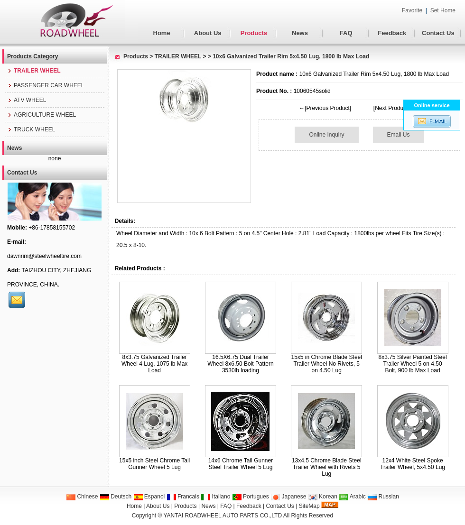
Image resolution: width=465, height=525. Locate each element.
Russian (383, 496)
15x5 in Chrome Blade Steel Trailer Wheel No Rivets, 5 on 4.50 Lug (326, 364)
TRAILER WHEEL (178, 56)
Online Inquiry (326, 134)
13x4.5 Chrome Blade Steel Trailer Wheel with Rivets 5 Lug (327, 467)
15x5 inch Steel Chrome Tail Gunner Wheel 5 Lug (154, 463)
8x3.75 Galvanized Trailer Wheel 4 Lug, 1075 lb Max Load (154, 364)
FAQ (346, 33)
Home (161, 33)
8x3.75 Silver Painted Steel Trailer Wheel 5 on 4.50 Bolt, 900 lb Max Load (412, 364)
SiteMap (309, 506)
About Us (208, 33)
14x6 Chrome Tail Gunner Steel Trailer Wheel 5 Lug (240, 463)
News (300, 33)
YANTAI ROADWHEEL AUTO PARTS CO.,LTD (223, 515)
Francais (183, 496)
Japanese (288, 496)
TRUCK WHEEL (31, 129)
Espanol (149, 496)
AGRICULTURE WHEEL (41, 114)
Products (254, 33)
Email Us (398, 134)
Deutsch (115, 496)
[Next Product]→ (394, 108)
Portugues (250, 496)
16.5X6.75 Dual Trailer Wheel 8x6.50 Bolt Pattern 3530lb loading (240, 364)
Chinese (82, 496)
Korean (322, 496)
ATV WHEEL (26, 100)
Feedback (392, 33)
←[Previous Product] (325, 108)
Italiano (215, 496)
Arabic (352, 496)
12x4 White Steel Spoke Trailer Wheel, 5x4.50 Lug (412, 463)
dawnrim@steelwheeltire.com (44, 256)
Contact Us (438, 33)
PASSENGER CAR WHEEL (45, 85)
